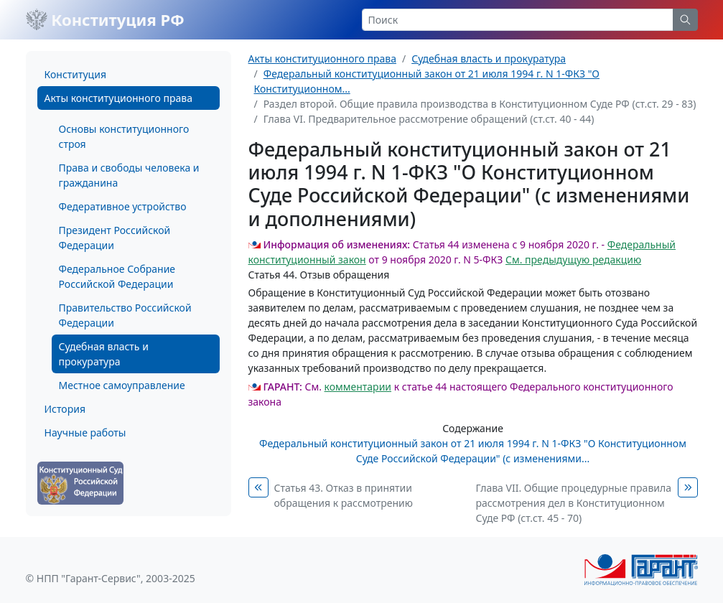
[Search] (517, 20)
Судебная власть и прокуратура (104, 354)
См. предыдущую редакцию (573, 259)
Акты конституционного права (118, 98)
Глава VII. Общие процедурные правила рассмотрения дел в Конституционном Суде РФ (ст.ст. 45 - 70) (573, 503)
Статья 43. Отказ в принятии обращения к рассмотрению (343, 495)
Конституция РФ (105, 19)
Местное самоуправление (122, 385)
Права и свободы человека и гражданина (129, 175)
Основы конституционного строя (124, 136)
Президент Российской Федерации (115, 237)
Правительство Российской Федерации (125, 315)
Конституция (75, 74)
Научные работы (85, 432)
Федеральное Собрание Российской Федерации (117, 276)
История (65, 409)
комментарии (358, 386)
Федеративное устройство (123, 206)
